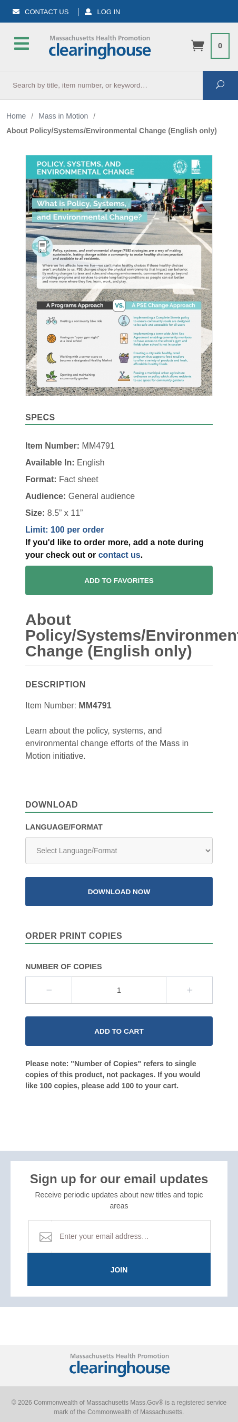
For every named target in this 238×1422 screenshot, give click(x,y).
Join (119, 1270)
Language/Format (64, 827)
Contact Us (40, 12)
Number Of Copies (63, 966)
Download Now (119, 892)
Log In (102, 12)
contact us (119, 554)
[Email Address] (131, 1236)
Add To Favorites (119, 581)
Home (16, 116)
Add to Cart (118, 1031)
